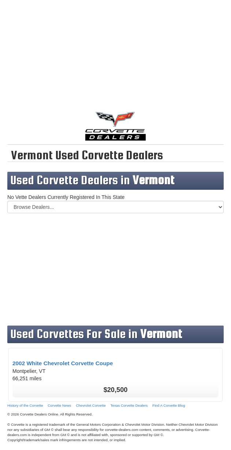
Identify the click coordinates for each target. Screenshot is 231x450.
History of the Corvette (25, 405)
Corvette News (59, 405)
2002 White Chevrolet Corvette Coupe (62, 363)
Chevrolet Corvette (91, 405)
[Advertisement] (115, 58)
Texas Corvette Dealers (129, 405)
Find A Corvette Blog (168, 405)
